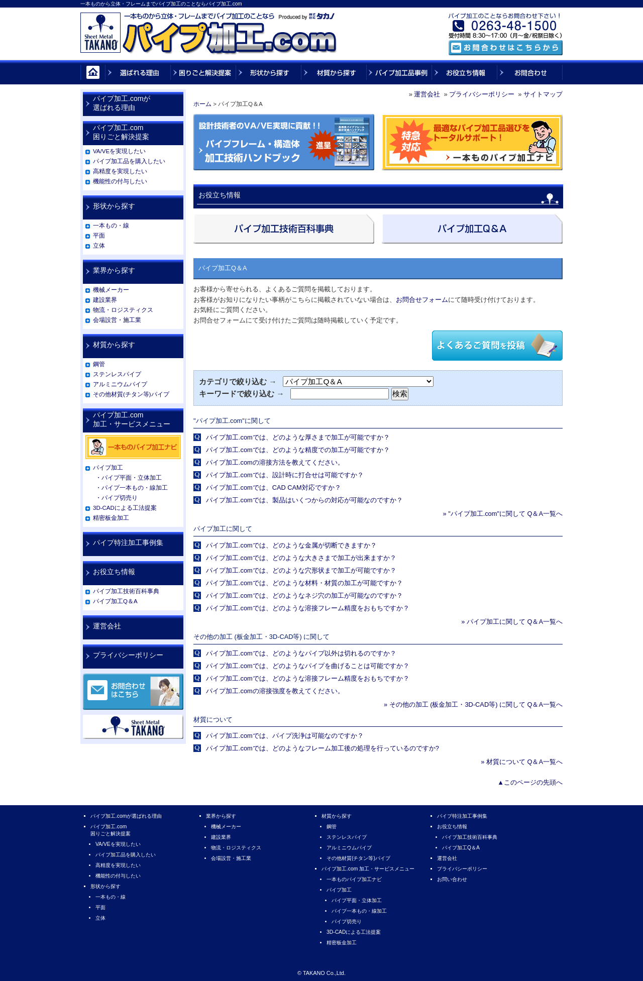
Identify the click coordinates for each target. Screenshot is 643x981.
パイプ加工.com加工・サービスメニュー (131, 419)
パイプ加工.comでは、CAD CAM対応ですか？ (273, 487)
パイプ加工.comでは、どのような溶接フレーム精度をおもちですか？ (307, 608)
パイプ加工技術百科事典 (126, 591)
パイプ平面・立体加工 (357, 900)
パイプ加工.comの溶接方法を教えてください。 (275, 462)
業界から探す (114, 270)
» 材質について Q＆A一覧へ (522, 762)
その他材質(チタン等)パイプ (131, 394)
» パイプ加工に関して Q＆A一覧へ (512, 621)
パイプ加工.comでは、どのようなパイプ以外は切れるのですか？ (301, 653)
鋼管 (99, 364)
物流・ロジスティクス (123, 310)
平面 (99, 236)
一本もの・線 (111, 226)
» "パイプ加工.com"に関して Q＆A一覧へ (503, 513)
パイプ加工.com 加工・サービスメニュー (368, 868)
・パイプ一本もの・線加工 (131, 488)
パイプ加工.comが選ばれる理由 (121, 103)
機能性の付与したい (120, 181)
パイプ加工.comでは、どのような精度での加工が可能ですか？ (298, 450)
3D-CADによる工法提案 (125, 508)
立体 (99, 246)
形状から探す (114, 206)
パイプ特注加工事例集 (128, 542)
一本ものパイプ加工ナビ (354, 879)
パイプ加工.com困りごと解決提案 (121, 132)
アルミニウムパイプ (120, 384)
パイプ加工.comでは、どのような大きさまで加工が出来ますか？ (301, 558)
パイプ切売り (347, 921)
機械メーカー (111, 290)
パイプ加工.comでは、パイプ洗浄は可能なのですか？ (285, 735)
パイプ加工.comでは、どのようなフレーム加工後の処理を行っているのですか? (322, 748)
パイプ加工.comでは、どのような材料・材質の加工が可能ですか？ (304, 583)
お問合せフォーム (422, 299)
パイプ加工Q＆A (115, 601)
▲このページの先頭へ (530, 782)
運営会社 (427, 94)
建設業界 (105, 300)
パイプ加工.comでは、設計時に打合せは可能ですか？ (285, 475)
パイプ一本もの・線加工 (359, 911)
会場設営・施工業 (117, 320)
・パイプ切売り (116, 498)
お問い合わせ (452, 879)
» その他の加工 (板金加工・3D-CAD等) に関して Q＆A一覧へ (473, 704)
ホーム (202, 104)
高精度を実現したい (120, 171)
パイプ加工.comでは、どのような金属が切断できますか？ (291, 545)
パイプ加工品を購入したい (129, 161)
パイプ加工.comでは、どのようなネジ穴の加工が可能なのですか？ (304, 595)
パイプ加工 (108, 468)
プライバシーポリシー (481, 94)
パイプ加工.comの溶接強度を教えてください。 (275, 691)
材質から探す (114, 345)
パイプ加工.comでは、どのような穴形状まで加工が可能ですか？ (301, 570)
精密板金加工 (111, 518)
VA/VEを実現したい (119, 151)
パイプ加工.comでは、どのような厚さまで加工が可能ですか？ (298, 437)
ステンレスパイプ (117, 374)
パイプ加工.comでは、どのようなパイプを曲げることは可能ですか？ (307, 666)
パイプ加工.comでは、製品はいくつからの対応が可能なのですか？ (304, 500)
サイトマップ (543, 94)
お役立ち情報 (114, 572)
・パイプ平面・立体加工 (128, 478)
